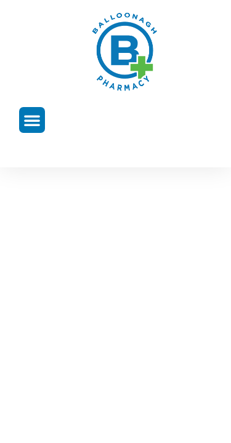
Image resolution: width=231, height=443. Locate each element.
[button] (32, 120)
